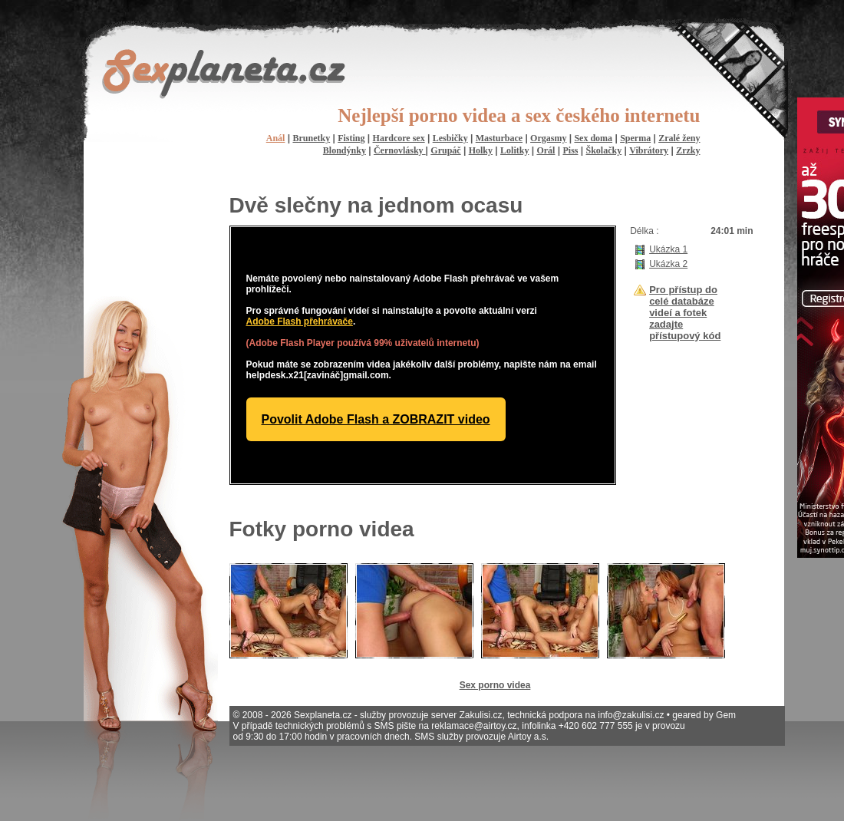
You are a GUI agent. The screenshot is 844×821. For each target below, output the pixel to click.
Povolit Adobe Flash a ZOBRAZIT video (376, 419)
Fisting (351, 138)
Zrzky (688, 150)
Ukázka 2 (668, 264)
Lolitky (514, 150)
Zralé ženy (679, 138)
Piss (570, 150)
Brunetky (311, 138)
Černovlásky (400, 150)
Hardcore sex (399, 138)
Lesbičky (450, 138)
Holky (481, 150)
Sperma (635, 138)
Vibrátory (648, 150)
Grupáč (445, 150)
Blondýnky (344, 150)
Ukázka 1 (668, 249)
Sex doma (593, 138)
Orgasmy (548, 138)
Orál (545, 150)
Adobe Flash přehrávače (299, 321)
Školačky (604, 150)
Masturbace (499, 138)
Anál (275, 138)
